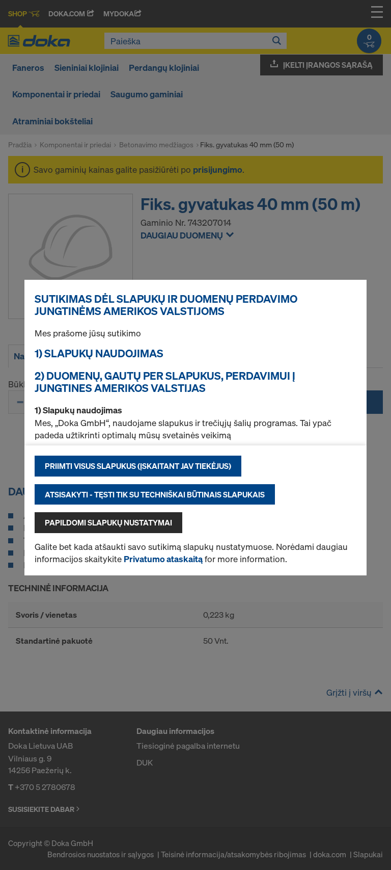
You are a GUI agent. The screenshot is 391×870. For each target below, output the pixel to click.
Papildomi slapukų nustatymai (108, 522)
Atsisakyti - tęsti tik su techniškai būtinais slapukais (155, 494)
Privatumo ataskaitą (163, 559)
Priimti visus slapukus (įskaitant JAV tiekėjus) (138, 466)
